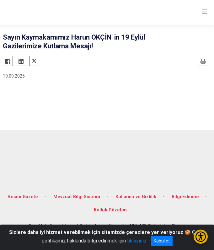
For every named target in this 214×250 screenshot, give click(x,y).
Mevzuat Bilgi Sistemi (76, 196)
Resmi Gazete (23, 196)
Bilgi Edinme (185, 196)
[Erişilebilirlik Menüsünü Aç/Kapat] (201, 237)
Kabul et (162, 240)
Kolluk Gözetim (110, 210)
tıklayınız (137, 241)
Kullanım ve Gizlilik (135, 196)
